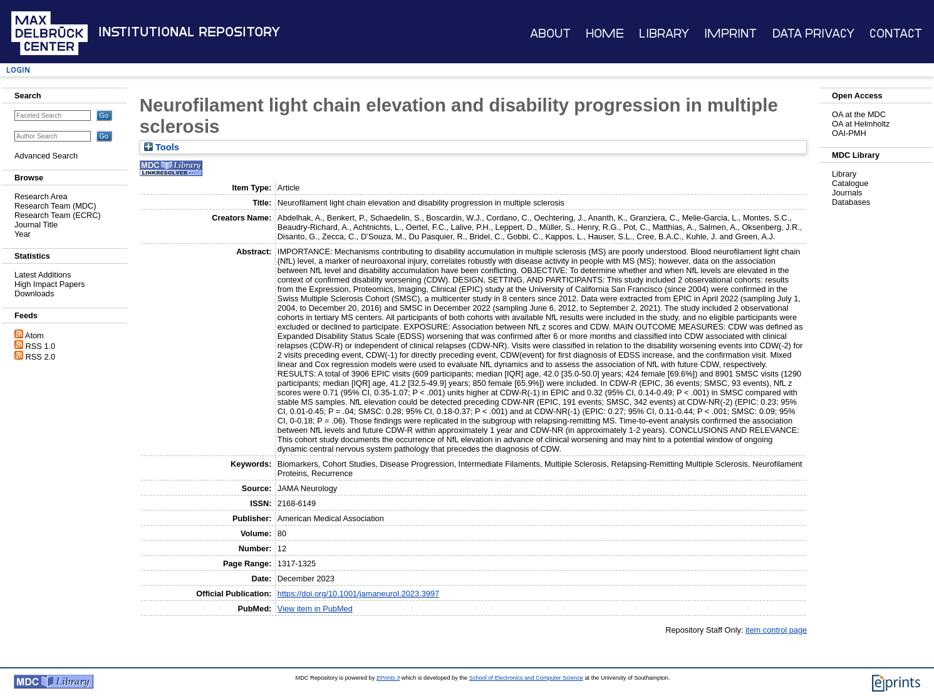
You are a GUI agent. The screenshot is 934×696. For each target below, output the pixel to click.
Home (605, 33)
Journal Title (36, 224)
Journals (847, 192)
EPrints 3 (388, 678)
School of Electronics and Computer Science (526, 678)
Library (664, 33)
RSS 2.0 (41, 356)
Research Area (41, 196)
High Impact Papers (49, 284)
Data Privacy (813, 33)
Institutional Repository (189, 32)
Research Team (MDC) (55, 205)
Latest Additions (42, 274)
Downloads (34, 293)
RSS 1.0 (41, 346)
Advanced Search (46, 155)
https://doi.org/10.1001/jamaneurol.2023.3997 (358, 593)
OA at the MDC (859, 114)
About (550, 33)
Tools (161, 147)
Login (18, 70)
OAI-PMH (849, 133)
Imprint (730, 33)
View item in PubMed (315, 608)
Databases (851, 202)
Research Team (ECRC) (57, 215)
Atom (34, 335)
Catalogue (850, 183)
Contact (895, 33)
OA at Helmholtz (861, 123)
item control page (776, 630)
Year (22, 234)
